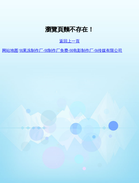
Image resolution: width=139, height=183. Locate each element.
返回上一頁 (69, 41)
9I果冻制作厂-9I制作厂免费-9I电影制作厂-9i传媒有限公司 (70, 50)
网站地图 (10, 50)
